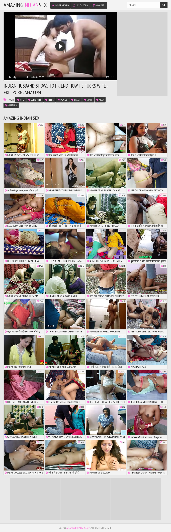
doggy (62, 99)
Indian (75, 99)
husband (11, 105)
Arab (100, 99)
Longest (98, 5)
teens (49, 99)
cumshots (34, 99)
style (88, 99)
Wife (20, 99)
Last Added (80, 5)
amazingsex (25, 5)
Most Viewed (60, 5)
